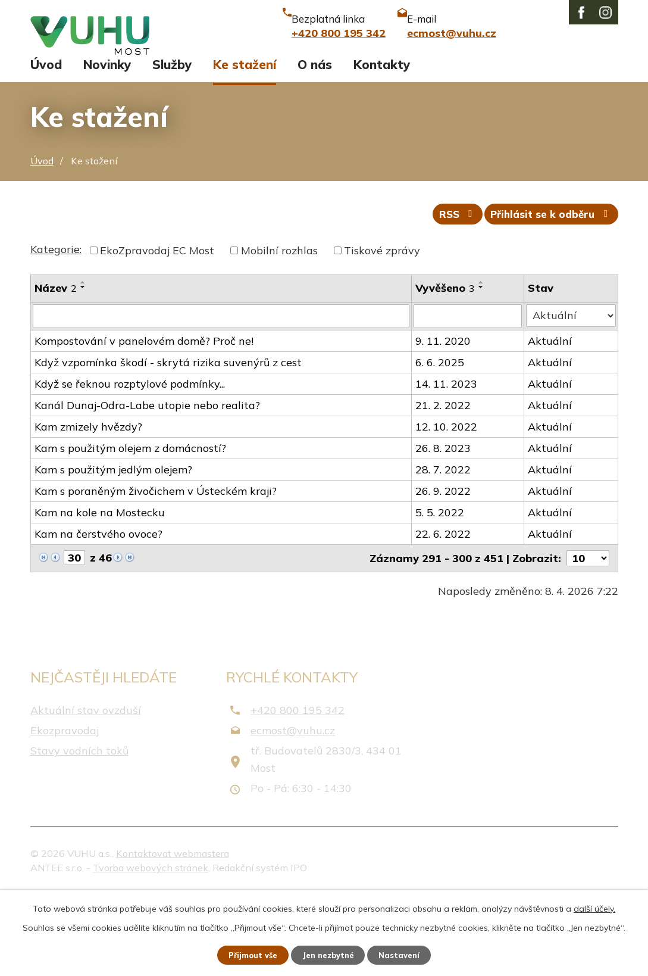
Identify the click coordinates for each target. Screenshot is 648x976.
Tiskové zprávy (382, 333)
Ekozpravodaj (64, 812)
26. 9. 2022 (443, 572)
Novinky (107, 141)
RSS (446, 296)
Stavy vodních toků (79, 833)
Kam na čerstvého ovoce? (98, 615)
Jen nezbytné (329, 954)
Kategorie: (56, 332)
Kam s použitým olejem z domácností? (130, 530)
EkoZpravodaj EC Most (157, 333)
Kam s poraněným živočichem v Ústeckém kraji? (156, 572)
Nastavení (407, 954)
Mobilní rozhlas (279, 333)
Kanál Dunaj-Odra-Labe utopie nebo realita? (147, 487)
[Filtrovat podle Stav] (571, 398)
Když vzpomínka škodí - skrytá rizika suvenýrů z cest (168, 444)
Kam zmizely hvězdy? (88, 508)
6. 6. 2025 (440, 444)
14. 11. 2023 (447, 465)
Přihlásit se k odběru (548, 296)
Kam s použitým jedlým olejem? (113, 551)
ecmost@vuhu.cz (293, 812)
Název (56, 371)
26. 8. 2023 (443, 530)
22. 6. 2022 (443, 615)
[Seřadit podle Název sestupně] (83, 369)
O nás (315, 141)
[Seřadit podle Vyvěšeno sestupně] (482, 369)
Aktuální (551, 422)
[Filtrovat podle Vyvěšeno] (468, 398)
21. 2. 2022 (443, 487)
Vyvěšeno (445, 371)
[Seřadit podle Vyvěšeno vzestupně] (482, 365)
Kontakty (381, 141)
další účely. (594, 906)
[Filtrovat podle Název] (221, 398)
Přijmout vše (246, 954)
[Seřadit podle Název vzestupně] (83, 365)
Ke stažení (244, 141)
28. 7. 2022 (443, 551)
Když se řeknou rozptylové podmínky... (130, 465)
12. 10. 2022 (447, 508)
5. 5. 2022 (440, 594)
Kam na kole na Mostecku (100, 594)
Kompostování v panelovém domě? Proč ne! (144, 422)
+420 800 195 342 (298, 792)
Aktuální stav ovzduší (85, 792)
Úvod (46, 141)
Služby (172, 141)
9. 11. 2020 (443, 422)
